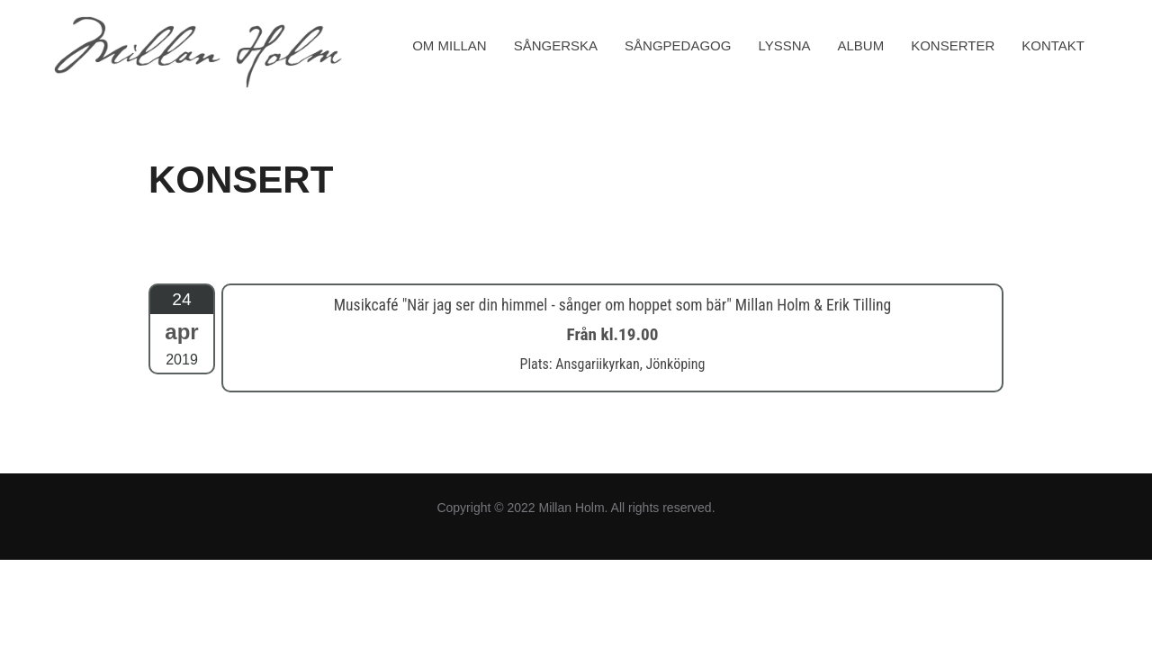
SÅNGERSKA (556, 45)
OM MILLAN (449, 45)
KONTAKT (1053, 45)
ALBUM (861, 45)
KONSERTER (952, 45)
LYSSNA (784, 45)
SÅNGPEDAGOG (678, 45)
